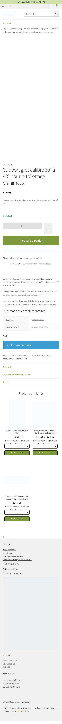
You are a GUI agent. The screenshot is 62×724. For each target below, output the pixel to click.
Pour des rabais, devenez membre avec (31, 267)
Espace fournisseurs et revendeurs (21, 711)
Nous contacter (9, 553)
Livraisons (7, 556)
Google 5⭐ (15, 715)
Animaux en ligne (10, 572)
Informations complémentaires (17, 378)
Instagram (53, 711)
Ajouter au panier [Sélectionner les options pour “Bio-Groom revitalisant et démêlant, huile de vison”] (45, 456)
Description (8, 370)
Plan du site (25, 715)
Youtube (46, 711)
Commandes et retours (13, 559)
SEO (6, 711)
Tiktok (7, 715)
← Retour (7, 23)
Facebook (37, 711)
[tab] (31, 370)
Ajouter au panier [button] (17, 456)
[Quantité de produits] (22, 229)
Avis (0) (6, 385)
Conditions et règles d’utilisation (17, 563)
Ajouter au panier (31, 244)
